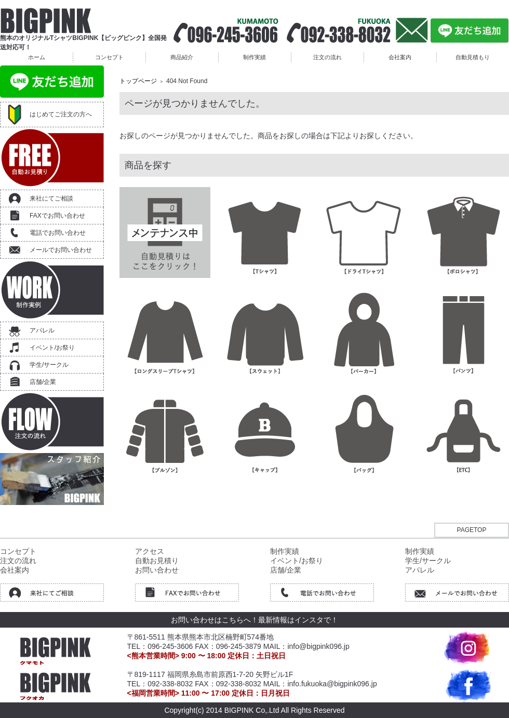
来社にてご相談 (51, 198)
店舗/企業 (43, 381)
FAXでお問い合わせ (57, 215)
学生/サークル (49, 364)
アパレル (42, 330)
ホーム (36, 57)
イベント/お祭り (52, 347)
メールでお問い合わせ (61, 250)
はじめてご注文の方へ (61, 114)
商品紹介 (181, 57)
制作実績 (254, 57)
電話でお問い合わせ (58, 232)
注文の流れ (327, 57)
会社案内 (400, 57)
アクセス (149, 551)
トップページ (138, 81)
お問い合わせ (157, 570)
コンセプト (109, 57)
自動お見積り (157, 560)
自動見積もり (473, 57)
